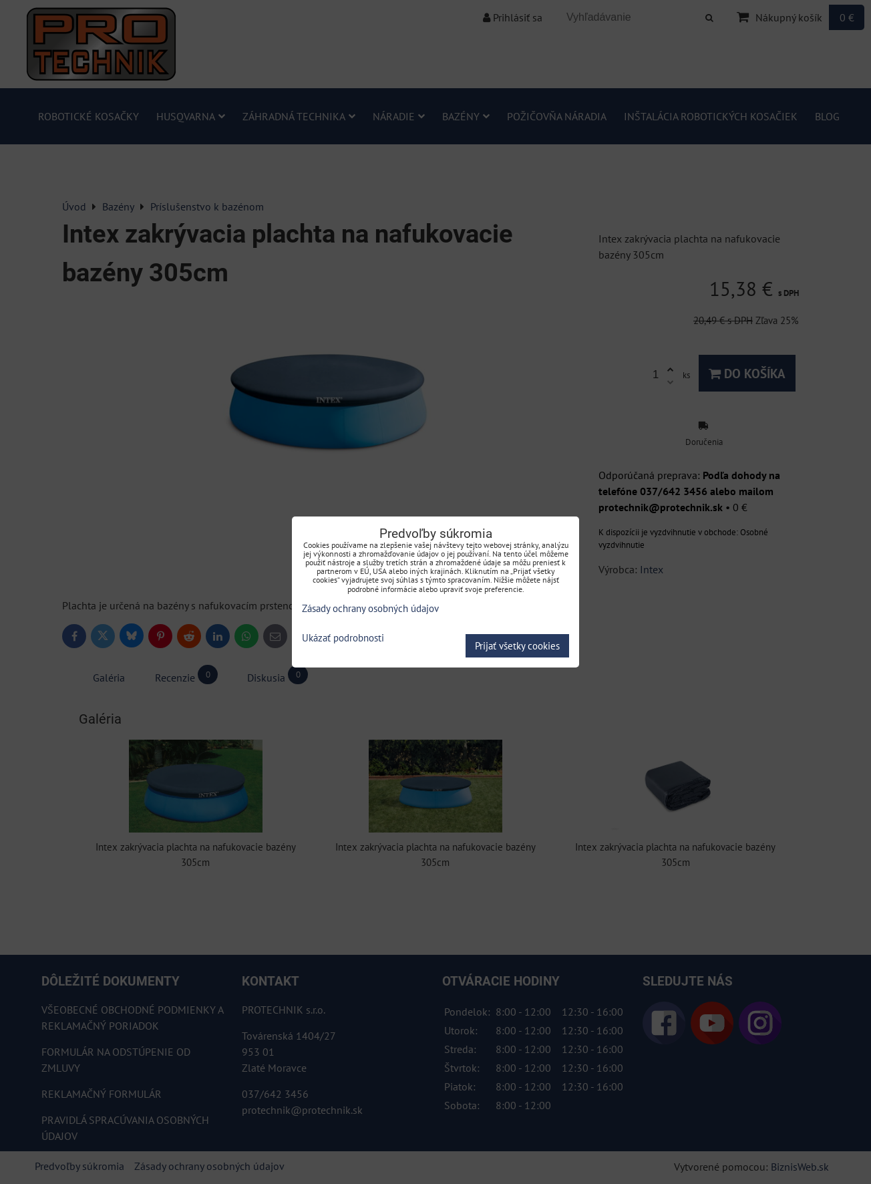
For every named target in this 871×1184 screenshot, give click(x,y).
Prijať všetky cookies (517, 645)
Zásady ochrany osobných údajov (370, 608)
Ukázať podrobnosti (343, 638)
